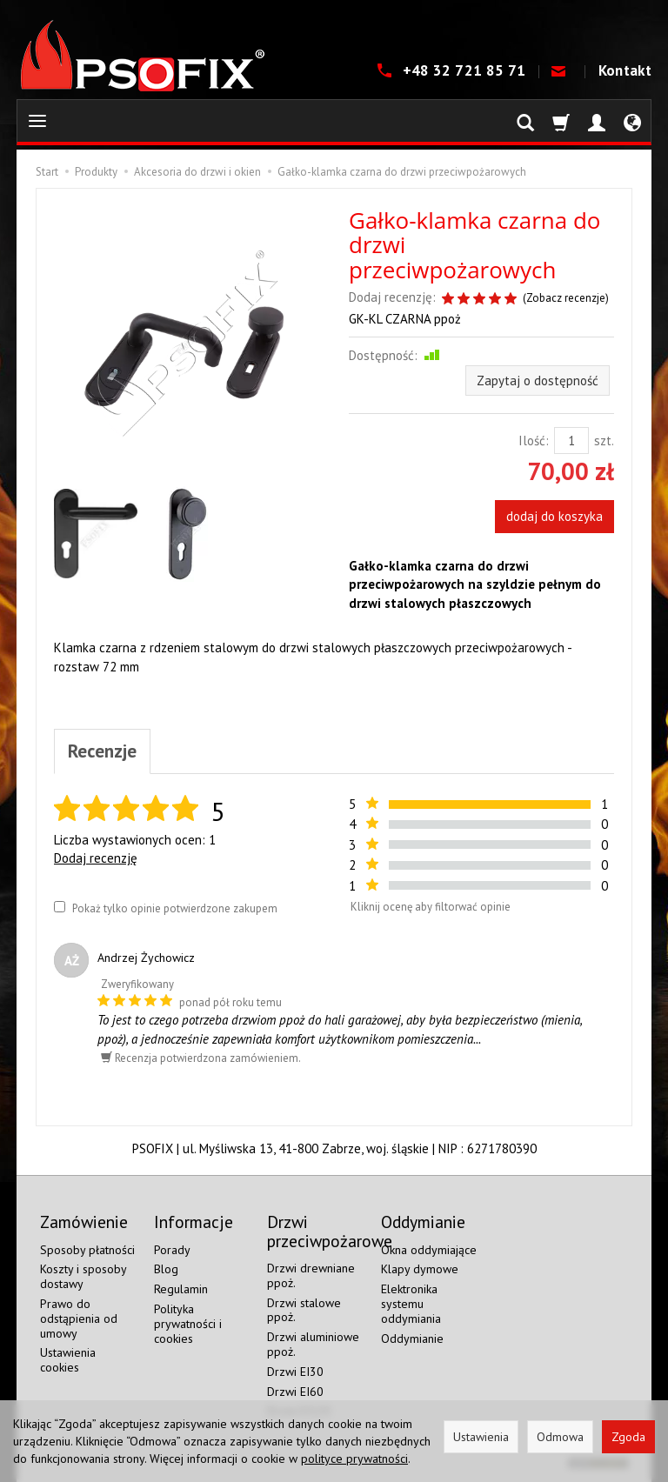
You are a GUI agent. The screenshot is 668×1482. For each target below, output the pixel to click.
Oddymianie (412, 1338)
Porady (172, 1250)
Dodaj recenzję (95, 858)
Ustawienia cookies (68, 1360)
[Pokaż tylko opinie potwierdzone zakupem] (59, 906)
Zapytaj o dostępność (537, 380)
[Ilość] (571, 440)
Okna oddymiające (429, 1250)
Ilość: (533, 440)
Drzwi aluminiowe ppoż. (313, 1344)
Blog (166, 1269)
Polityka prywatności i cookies (188, 1323)
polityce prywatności (354, 1458)
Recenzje (102, 751)
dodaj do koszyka (554, 516)
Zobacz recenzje (565, 297)
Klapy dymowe (419, 1269)
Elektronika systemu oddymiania (411, 1303)
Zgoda (628, 1437)
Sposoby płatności (87, 1250)
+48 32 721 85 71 (466, 70)
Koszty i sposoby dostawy (83, 1276)
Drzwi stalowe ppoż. (304, 1310)
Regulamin (181, 1289)
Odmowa (560, 1437)
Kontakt (624, 70)
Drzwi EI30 (295, 1371)
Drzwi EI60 (295, 1391)
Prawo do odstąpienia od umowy (78, 1318)
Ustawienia (481, 1437)
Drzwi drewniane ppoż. (311, 1275)
